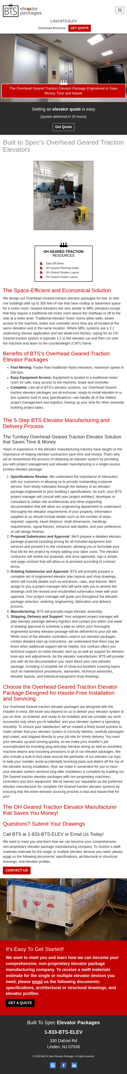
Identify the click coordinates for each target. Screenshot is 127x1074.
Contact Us (16, 870)
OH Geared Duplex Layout (62, 276)
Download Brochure (52, 28)
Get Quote (80, 28)
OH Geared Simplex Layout (62, 272)
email (7, 857)
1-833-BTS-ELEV (63, 21)
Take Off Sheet (55, 263)
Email (76, 834)
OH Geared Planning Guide (62, 268)
